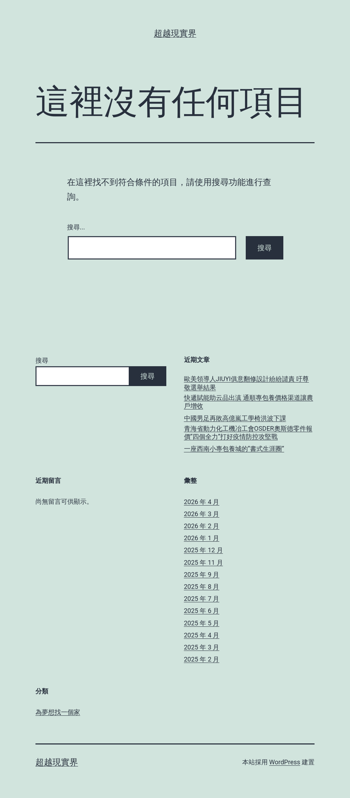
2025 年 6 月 (202, 610)
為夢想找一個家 (57, 712)
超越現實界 (175, 33)
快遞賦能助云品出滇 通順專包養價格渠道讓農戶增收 (248, 401)
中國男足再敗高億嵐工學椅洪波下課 (235, 418)
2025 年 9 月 (202, 574)
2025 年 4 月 (202, 635)
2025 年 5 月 (202, 623)
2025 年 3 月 (202, 647)
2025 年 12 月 (203, 550)
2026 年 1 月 (202, 538)
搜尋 (41, 360)
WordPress (284, 762)
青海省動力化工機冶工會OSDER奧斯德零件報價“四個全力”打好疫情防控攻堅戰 (248, 432)
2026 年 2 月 (202, 526)
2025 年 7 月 (202, 598)
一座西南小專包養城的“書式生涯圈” (234, 448)
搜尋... (76, 227)
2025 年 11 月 (203, 562)
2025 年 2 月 (202, 659)
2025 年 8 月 (202, 586)
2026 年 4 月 (202, 502)
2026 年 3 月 (202, 514)
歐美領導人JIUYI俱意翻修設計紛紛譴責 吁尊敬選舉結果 (246, 383)
